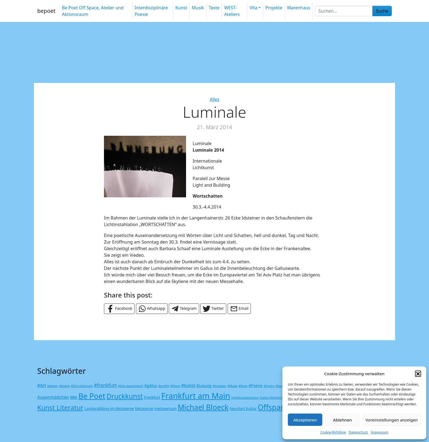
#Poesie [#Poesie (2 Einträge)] (256, 385)
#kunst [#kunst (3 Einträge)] (188, 385)
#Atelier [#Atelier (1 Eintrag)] (52, 386)
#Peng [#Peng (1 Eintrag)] (243, 386)
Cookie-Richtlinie (333, 432)
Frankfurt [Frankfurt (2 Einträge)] (152, 397)
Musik (198, 8)
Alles (214, 99)
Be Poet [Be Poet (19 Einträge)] (92, 396)
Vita (253, 8)
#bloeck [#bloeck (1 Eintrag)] (64, 386)
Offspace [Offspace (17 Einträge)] (273, 407)
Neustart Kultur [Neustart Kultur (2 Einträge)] (243, 408)
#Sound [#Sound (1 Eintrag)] (281, 386)
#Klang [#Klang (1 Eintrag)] (175, 386)
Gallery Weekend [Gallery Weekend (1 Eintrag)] (271, 398)
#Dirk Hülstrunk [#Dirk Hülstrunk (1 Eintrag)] (82, 386)
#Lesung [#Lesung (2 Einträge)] (203, 385)
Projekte (273, 8)
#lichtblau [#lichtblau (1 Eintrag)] (219, 386)
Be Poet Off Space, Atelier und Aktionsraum (92, 11)
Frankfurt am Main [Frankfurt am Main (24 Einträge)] (195, 395)
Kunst (181, 8)
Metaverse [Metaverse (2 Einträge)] (144, 408)
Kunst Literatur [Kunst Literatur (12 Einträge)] (60, 407)
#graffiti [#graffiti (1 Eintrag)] (163, 386)
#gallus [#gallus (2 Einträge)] (150, 385)
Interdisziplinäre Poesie (151, 11)
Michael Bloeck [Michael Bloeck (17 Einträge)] (203, 407)
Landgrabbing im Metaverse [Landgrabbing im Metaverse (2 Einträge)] (109, 408)
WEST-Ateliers (232, 11)
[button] (418, 373)
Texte (214, 8)
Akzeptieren (305, 420)
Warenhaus (298, 8)
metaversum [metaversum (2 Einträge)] (165, 408)
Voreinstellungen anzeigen (392, 420)
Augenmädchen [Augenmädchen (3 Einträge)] (53, 397)
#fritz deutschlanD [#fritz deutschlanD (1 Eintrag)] (130, 386)
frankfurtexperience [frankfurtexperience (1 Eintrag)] (244, 398)
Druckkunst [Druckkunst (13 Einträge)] (124, 396)
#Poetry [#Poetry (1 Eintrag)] (268, 386)
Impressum (379, 432)
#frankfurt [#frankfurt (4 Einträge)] (105, 385)
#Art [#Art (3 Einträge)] (41, 385)
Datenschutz (358, 432)
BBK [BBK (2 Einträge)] (73, 397)
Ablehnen (342, 420)
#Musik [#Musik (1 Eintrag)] (232, 386)
